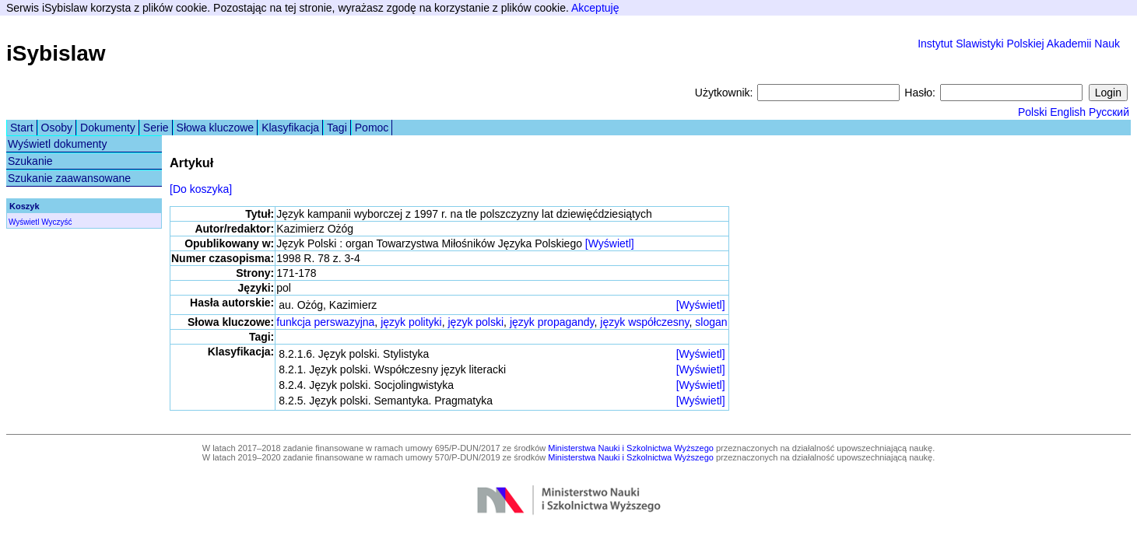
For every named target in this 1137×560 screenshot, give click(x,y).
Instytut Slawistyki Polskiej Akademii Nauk (1019, 43)
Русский (1109, 112)
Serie (156, 127)
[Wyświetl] (609, 243)
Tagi (337, 127)
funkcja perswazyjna (325, 322)
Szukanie (30, 161)
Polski (1032, 112)
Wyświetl (24, 222)
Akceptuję (595, 8)
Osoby (56, 127)
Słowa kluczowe (215, 127)
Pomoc (372, 127)
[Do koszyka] (201, 189)
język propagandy (552, 322)
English (1068, 112)
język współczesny (644, 322)
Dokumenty (107, 127)
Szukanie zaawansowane (69, 178)
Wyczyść (56, 222)
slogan (711, 322)
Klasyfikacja (290, 127)
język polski (476, 322)
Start (21, 127)
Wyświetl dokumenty (57, 144)
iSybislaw (56, 53)
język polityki (411, 322)
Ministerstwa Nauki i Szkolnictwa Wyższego (631, 448)
